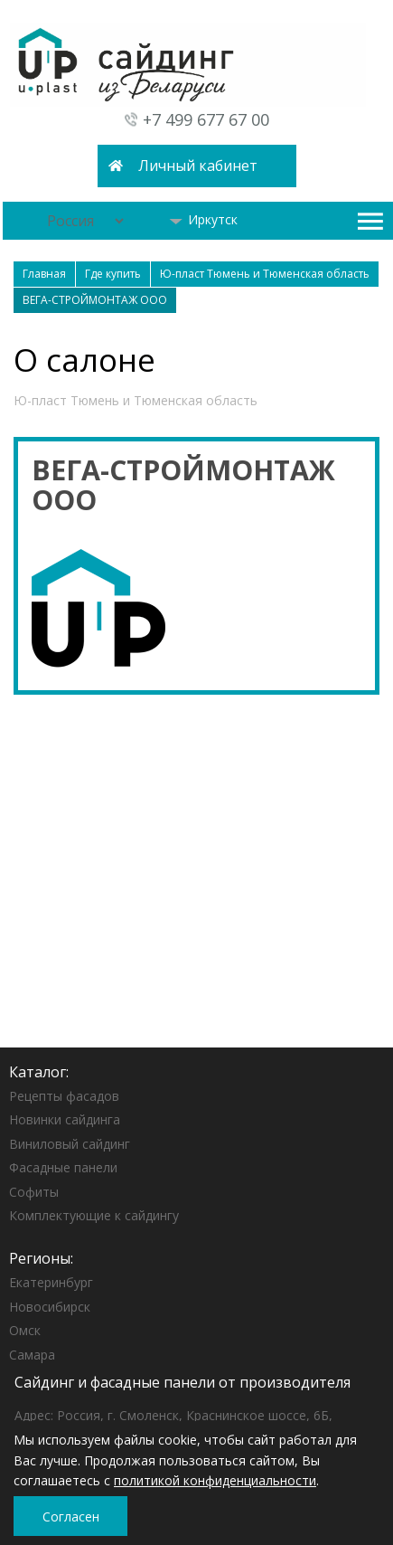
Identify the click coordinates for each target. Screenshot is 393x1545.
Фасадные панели (63, 1167)
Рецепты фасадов (64, 1095)
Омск (25, 1330)
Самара (32, 1354)
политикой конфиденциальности (215, 1480)
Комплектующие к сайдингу (94, 1215)
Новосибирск (49, 1306)
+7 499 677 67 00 (206, 119)
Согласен (70, 1516)
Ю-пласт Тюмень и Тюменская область (135, 400)
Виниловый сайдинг (69, 1143)
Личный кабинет (197, 165)
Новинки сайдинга (64, 1119)
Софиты (34, 1191)
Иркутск (204, 219)
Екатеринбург (51, 1282)
